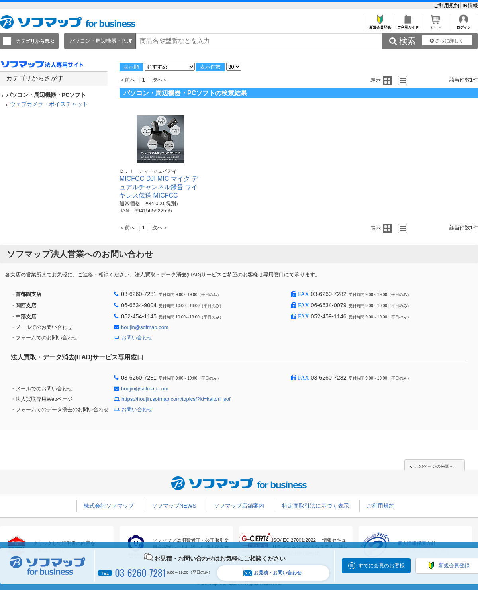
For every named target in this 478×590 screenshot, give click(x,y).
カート (436, 25)
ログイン (463, 25)
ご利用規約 (447, 5)
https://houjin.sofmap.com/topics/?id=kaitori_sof (176, 399)
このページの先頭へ (434, 466)
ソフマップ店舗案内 (239, 505)
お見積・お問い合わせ (272, 573)
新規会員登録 (380, 25)
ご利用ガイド (408, 25)
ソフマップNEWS (174, 505)
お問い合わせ (137, 338)
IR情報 (470, 5)
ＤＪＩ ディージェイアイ (148, 171)
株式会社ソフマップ (109, 505)
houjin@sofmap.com (144, 327)
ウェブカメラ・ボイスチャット (49, 104)
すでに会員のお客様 (381, 565)
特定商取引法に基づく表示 (315, 505)
